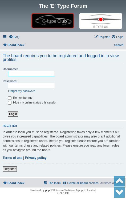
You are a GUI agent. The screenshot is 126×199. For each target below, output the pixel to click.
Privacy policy (36, 158)
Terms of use (12, 158)
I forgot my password (21, 91)
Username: (10, 69)
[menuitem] (14, 37)
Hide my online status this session (32, 102)
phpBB (49, 190)
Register (10, 169)
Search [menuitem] (118, 45)
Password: (10, 81)
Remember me (20, 97)
